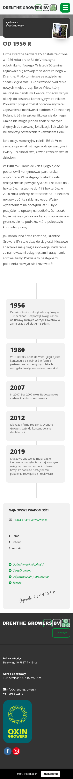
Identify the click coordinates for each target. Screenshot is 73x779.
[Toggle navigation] (65, 8)
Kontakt (16, 548)
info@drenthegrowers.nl (20, 689)
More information (27, 773)
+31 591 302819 (13, 693)
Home (15, 536)
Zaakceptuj (50, 773)
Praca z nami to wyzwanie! (30, 519)
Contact (61, 633)
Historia (16, 542)
